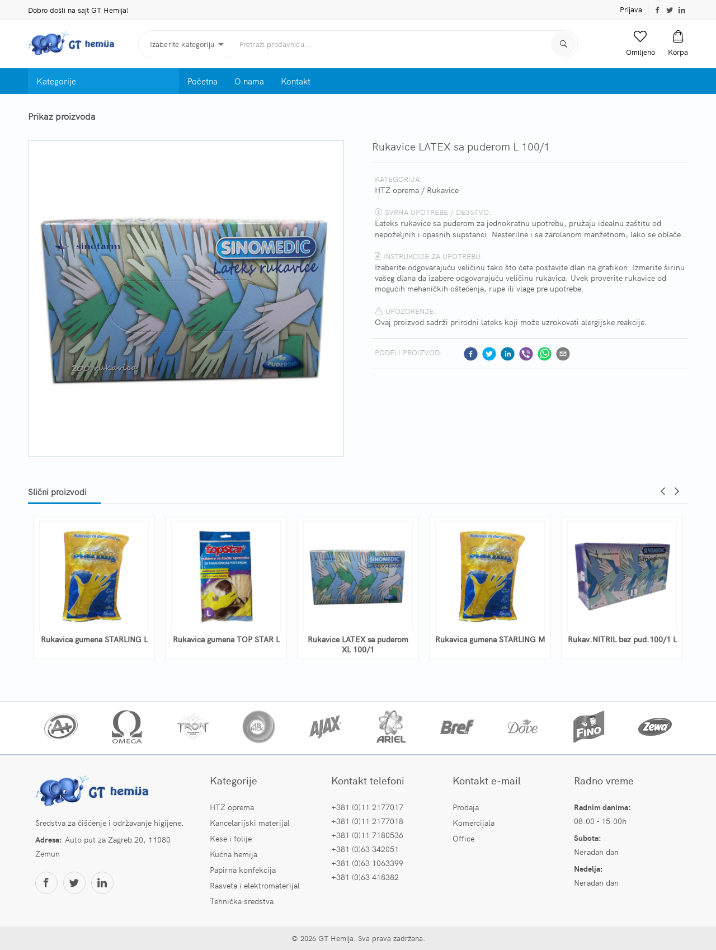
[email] (563, 354)
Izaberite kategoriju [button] (182, 44)
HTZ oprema (397, 189)
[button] (640, 44)
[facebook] (471, 354)
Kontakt (295, 81)
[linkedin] (508, 354)
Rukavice (443, 189)
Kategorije (56, 81)
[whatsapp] (545, 354)
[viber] (526, 354)
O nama (249, 81)
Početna (202, 81)
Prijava (631, 9)
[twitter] (489, 354)
